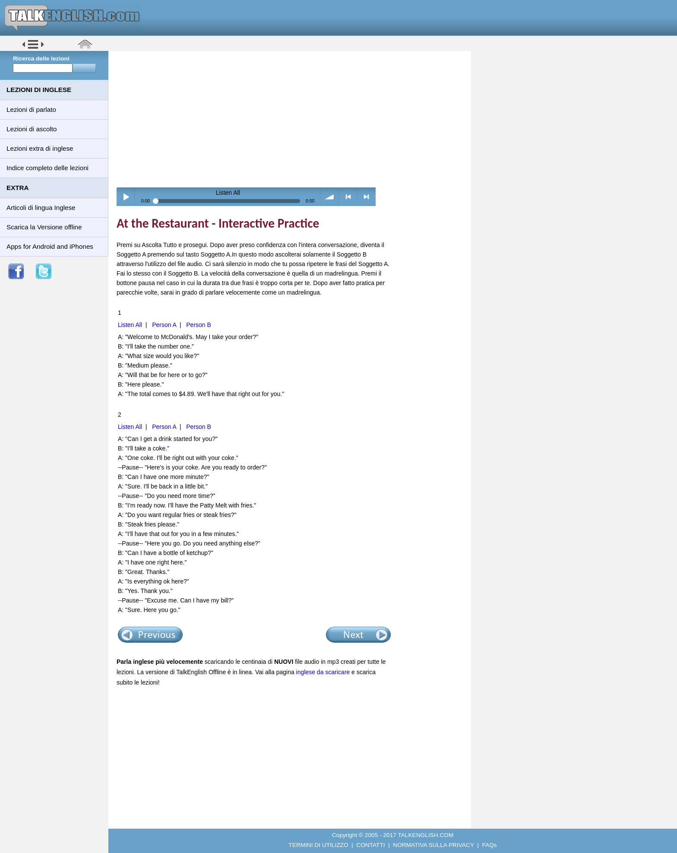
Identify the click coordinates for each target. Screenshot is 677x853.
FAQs (489, 845)
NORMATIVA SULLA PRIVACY (433, 845)
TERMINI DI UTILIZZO (318, 845)
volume (329, 196)
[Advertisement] (292, 118)
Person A (164, 324)
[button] (33, 48)
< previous (348, 196)
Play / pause (125, 196)
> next (366, 196)
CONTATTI (370, 845)
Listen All (130, 324)
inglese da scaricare (323, 672)
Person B (198, 324)
